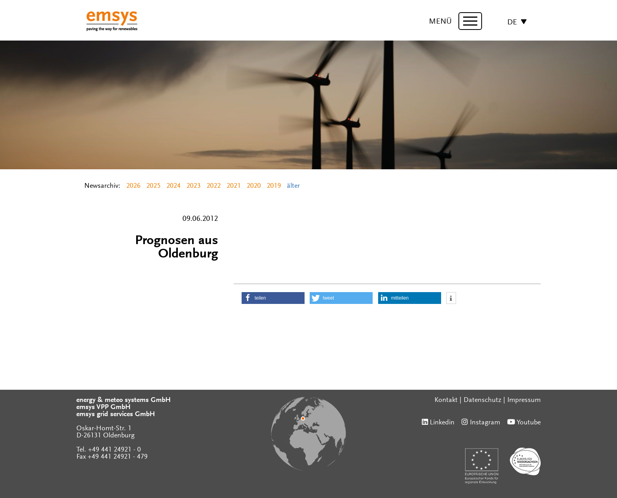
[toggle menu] (470, 21)
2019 (274, 186)
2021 (234, 186)
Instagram (485, 422)
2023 (194, 186)
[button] (273, 298)
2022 (214, 186)
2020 (254, 186)
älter (293, 186)
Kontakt (446, 400)
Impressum (524, 400)
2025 (153, 186)
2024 (173, 186)
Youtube (529, 422)
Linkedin (442, 422)
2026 (133, 186)
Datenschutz (482, 400)
